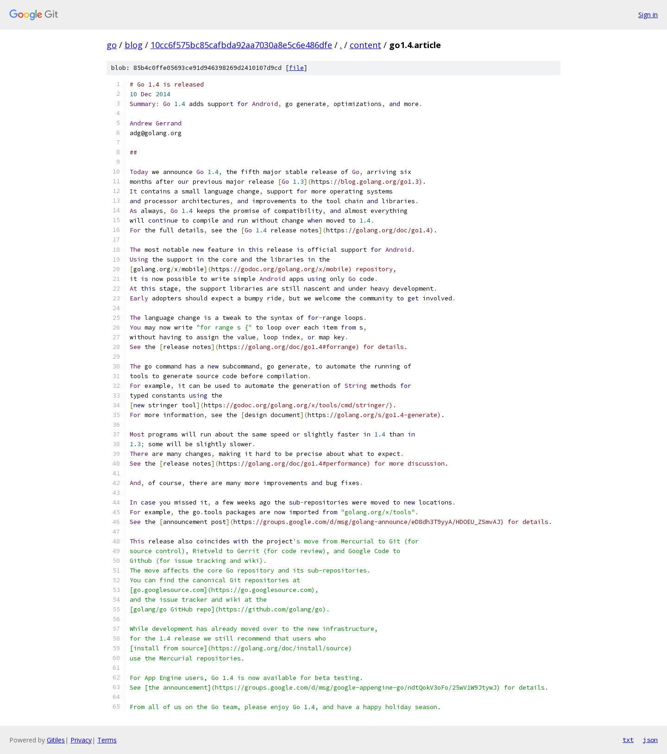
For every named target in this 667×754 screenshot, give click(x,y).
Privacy (81, 739)
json (650, 739)
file (296, 68)
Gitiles (56, 739)
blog (134, 44)
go (112, 44)
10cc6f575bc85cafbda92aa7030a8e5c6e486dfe (241, 44)
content (365, 44)
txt (628, 739)
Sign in (648, 14)
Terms (107, 739)
